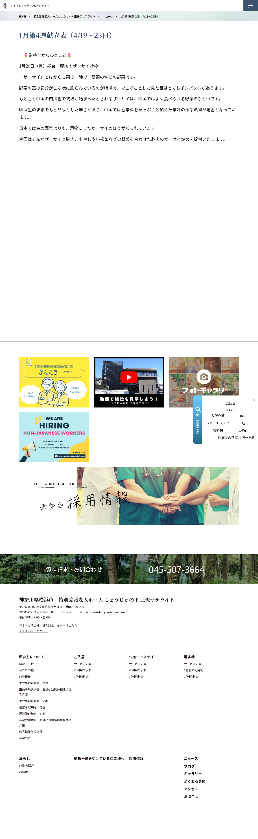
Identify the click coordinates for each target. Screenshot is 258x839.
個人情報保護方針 (30, 731)
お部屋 (23, 772)
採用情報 (136, 758)
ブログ (189, 766)
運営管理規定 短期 (32, 713)
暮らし (24, 758)
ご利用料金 (81, 676)
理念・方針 (26, 664)
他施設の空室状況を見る (236, 437)
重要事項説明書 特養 (33, 683)
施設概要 (25, 676)
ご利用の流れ (83, 670)
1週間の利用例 (193, 670)
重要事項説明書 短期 (33, 701)
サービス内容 (83, 664)
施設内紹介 (26, 765)
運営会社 (25, 738)
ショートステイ (141, 656)
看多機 (189, 656)
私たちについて (31, 656)
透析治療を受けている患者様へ (99, 758)
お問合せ (191, 796)
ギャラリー (193, 773)
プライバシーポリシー (33, 631)
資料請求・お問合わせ (74, 569)
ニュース (191, 758)
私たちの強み (28, 670)
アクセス (191, 788)
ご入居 (79, 656)
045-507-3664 (176, 569)
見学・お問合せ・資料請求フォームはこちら (48, 625)
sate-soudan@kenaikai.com (105, 612)
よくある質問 (195, 781)
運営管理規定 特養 (32, 707)
